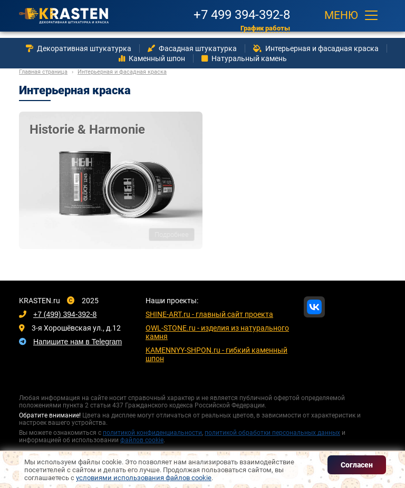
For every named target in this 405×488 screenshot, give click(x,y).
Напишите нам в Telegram (77, 341)
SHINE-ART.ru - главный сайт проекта (209, 314)
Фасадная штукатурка (192, 48)
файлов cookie (141, 440)
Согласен (357, 465)
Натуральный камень (244, 58)
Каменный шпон (152, 58)
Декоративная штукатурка (78, 48)
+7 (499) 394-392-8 (65, 314)
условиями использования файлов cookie (143, 478)
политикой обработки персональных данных (272, 432)
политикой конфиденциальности (152, 432)
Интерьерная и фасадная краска (316, 48)
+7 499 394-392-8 (242, 13)
